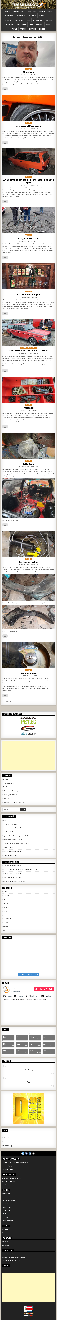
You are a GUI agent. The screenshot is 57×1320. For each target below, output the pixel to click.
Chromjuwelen (6, 1233)
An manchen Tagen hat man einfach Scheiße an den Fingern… (28, 181)
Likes (46, 996)
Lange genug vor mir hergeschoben (13, 828)
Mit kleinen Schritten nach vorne (12, 855)
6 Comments (34, 241)
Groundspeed (6, 1210)
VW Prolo (23, 29)
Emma (4, 899)
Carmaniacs (32, 29)
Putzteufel (28, 407)
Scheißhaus (6, 930)
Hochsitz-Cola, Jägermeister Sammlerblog (15, 1162)
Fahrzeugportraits (18, 11)
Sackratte (5, 927)
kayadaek (5, 1242)
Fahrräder (28, 235)
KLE (13, 988)
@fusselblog (15, 991)
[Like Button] (5, 88)
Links (28, 20)
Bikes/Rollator (21, 16)
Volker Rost (5, 1245)
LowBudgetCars (37, 20)
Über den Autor (7, 787)
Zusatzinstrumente (8, 847)
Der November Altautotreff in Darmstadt (28, 350)
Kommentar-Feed (7, 1142)
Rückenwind (39, 24)
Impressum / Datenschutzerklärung (13, 802)
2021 (28, 1033)
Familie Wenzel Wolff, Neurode (11, 1254)
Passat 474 (5, 923)
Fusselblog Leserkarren (9, 795)
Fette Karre (28, 463)
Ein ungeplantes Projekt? (28, 238)
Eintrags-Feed (6, 1138)
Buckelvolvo (6, 895)
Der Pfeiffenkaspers (8, 1200)
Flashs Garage (6, 1207)
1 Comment (34, 297)
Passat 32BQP (6, 919)
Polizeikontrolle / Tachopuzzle (11, 851)
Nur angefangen (28, 673)
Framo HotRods (19, 20)
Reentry (4, 820)
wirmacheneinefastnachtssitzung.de (13, 1257)
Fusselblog (28, 1069)
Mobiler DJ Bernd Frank (9, 1181)
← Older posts (6, 702)
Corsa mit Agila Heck (44, 246)
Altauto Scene (32, 11)
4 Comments (34, 75)
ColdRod (41, 16)
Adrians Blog (6, 1193)
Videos (7, 996)
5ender (4, 891)
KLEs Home (42, 29)
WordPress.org (7, 1146)
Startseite (7, 11)
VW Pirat (14, 29)
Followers (32, 996)
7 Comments (34, 185)
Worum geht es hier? (8, 783)
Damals (50, 16)
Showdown (28, 72)
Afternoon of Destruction (28, 126)
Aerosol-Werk (6, 1197)
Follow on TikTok (44, 989)
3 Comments (34, 128)
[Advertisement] (28, 755)
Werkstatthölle (21, 24)
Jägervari (5, 911)
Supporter (5, 799)
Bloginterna (32, 16)
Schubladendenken (8, 832)
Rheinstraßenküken (8, 1169)
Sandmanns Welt (7, 1221)
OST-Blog (5, 1217)
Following (19, 996)
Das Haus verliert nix (28, 562)
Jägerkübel (5, 907)
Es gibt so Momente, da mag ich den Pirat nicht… (17, 836)
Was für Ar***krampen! (9, 824)
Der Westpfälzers (7, 1204)
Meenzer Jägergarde (8, 1166)
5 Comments (34, 676)
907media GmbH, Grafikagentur (12, 1178)
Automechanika (9, 16)
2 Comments (34, 466)
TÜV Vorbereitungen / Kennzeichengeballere (16, 843)
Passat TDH (49, 20)
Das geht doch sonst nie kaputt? (12, 840)
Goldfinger (5, 903)
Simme (31, 24)
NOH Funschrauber (8, 1214)
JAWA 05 (4, 915)
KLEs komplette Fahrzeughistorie (12, 791)
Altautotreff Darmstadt (46, 11)
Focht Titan (8, 20)
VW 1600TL (49, 24)
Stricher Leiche (9, 24)
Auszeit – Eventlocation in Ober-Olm (13, 1260)
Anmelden (5, 1134)
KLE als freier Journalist (9, 1185)
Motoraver (5, 1229)
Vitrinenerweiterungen (28, 294)
